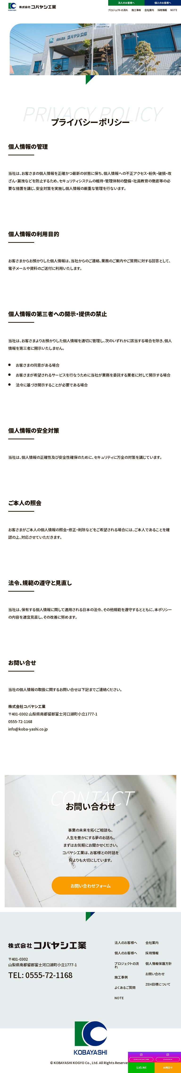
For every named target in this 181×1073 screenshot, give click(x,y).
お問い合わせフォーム (90, 886)
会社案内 (149, 10)
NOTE (173, 10)
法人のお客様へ (126, 2)
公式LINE (141, 1067)
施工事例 (136, 10)
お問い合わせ (155, 973)
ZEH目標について (158, 984)
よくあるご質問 (125, 987)
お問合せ (167, 1067)
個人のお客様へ (163, 2)
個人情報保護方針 (158, 963)
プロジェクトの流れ (118, 10)
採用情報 (162, 10)
